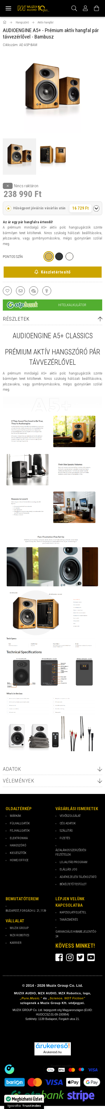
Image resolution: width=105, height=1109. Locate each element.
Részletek (16, 319)
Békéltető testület (73, 884)
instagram (69, 957)
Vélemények (18, 780)
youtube (91, 957)
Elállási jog (68, 869)
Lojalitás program (73, 862)
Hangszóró (18, 845)
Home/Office (19, 860)
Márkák (15, 816)
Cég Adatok (68, 823)
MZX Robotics (19, 935)
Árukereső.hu (52, 1052)
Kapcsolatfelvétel (73, 912)
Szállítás (66, 830)
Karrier (16, 943)
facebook (59, 957)
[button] (52, 208)
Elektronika (19, 838)
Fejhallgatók (20, 830)
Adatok (12, 769)
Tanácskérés (69, 919)
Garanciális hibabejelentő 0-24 (76, 934)
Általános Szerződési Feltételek (70, 852)
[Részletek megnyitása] (96, 208)
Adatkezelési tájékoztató (78, 877)
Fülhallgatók (20, 823)
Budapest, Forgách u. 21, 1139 (26, 911)
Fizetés (65, 838)
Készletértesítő (55, 272)
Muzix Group (19, 928)
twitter (80, 957)
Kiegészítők (18, 853)
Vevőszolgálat (70, 816)
